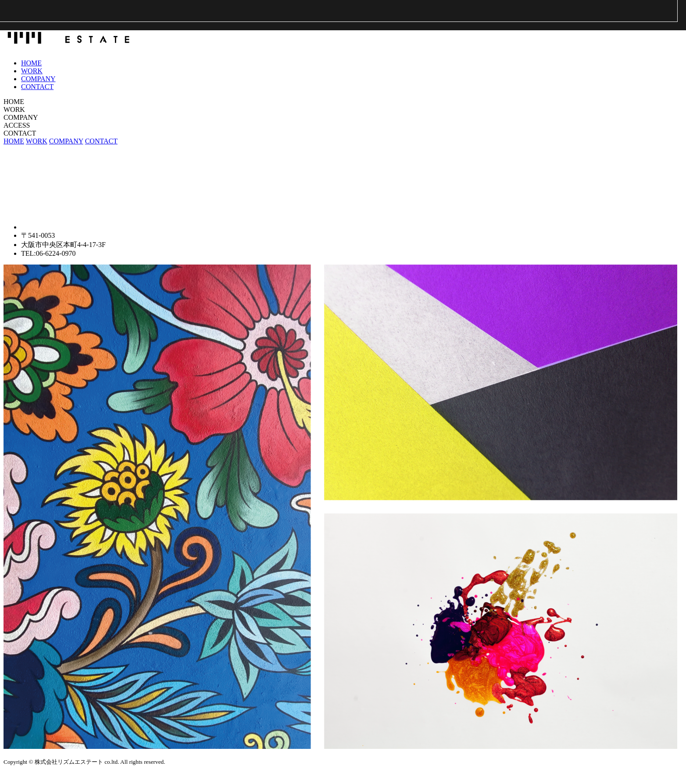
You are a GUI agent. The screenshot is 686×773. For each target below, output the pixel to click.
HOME (31, 63)
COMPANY (38, 78)
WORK (32, 71)
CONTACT (37, 86)
